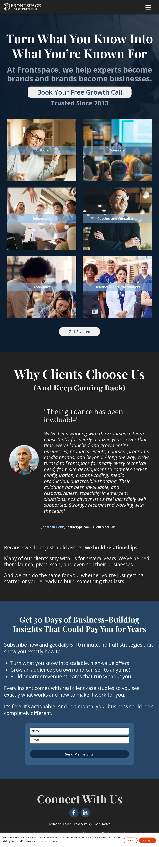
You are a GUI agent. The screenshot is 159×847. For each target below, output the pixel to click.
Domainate (91, 831)
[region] (79, 840)
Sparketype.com (78, 524)
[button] (148, 7)
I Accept (147, 840)
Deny (130, 840)
